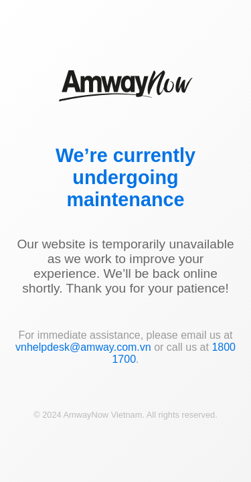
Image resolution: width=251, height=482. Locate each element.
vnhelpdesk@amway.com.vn (83, 347)
